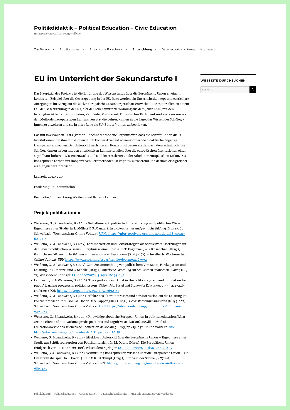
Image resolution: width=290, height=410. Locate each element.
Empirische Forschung (106, 49)
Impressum (209, 49)
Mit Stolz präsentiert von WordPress (152, 393)
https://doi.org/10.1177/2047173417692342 (88, 290)
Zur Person (42, 49)
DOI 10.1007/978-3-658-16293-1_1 (98, 275)
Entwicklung (142, 49)
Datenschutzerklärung (178, 49)
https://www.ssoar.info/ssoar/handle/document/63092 (106, 259)
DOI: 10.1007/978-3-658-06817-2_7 (145, 348)
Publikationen (69, 49)
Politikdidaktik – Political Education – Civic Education (105, 28)
